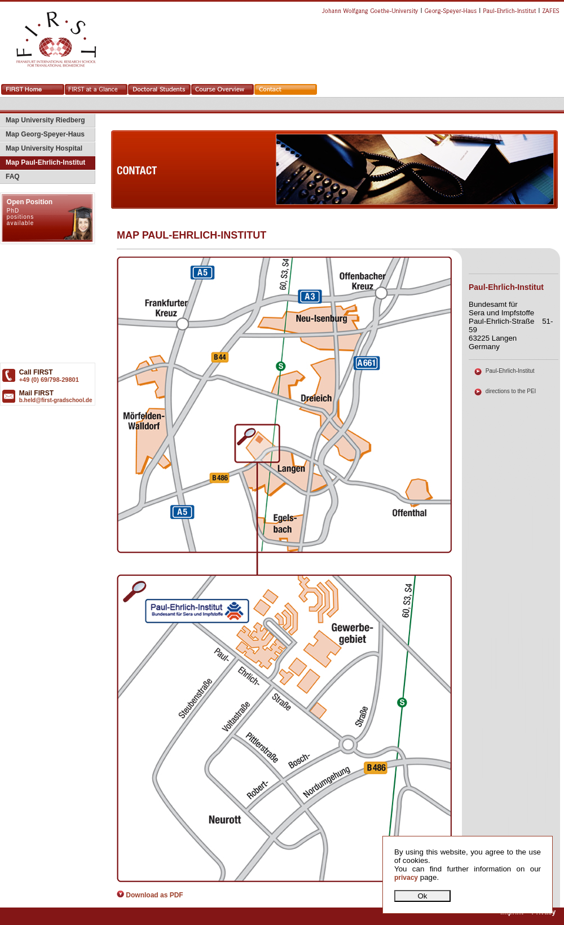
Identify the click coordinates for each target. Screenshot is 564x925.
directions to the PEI (511, 391)
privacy (406, 878)
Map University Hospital (41, 148)
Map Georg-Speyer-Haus (42, 134)
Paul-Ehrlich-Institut (510, 371)
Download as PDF (150, 895)
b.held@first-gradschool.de (55, 400)
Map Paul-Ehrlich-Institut (42, 162)
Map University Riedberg (42, 120)
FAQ (10, 176)
